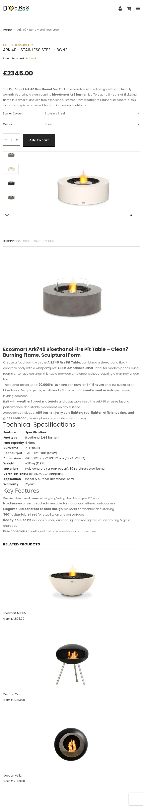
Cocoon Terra (12, 694)
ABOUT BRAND (32, 241)
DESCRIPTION (12, 241)
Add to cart (39, 140)
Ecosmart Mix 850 (15, 613)
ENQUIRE (48, 241)
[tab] (71, 113)
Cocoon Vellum (14, 776)
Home (7, 30)
